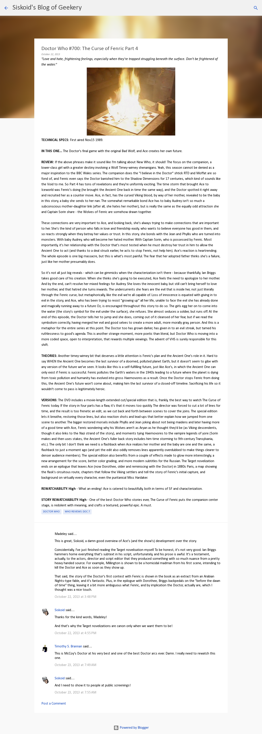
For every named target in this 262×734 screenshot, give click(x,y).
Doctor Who (51, 511)
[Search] (88, 8)
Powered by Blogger (131, 728)
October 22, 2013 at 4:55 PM (75, 633)
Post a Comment (53, 703)
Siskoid (60, 610)
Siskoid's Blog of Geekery (47, 7)
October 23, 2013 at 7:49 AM (75, 665)
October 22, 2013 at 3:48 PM (75, 597)
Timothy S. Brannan (68, 646)
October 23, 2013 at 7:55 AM (75, 692)
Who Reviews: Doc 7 (77, 511)
